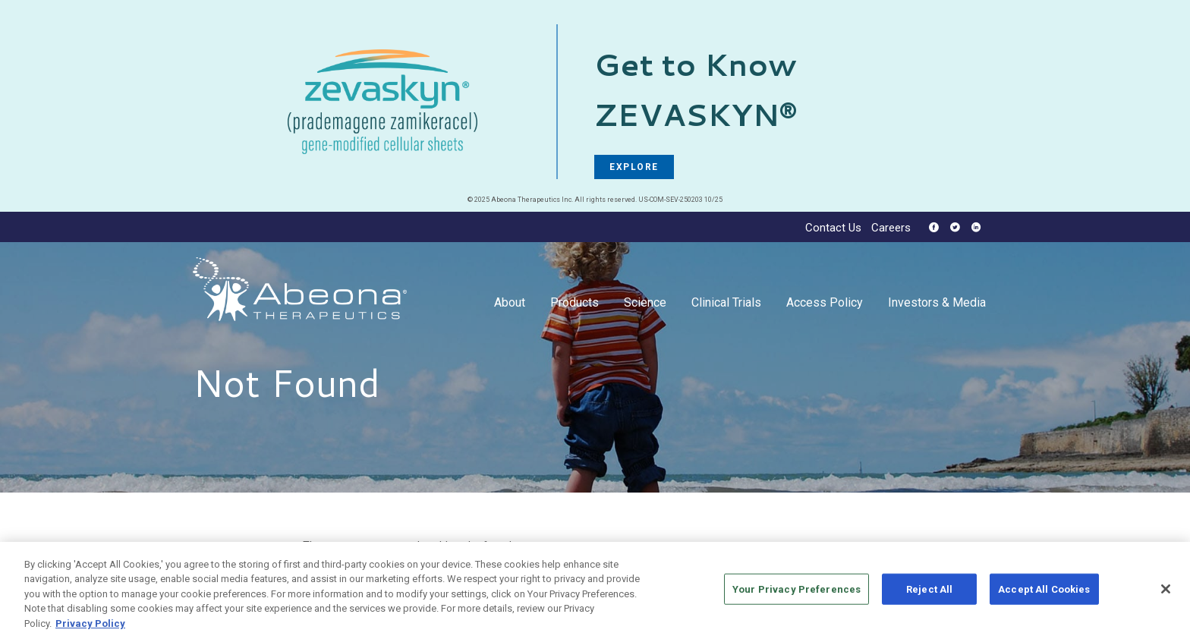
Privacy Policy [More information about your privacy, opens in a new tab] (90, 628)
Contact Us (833, 228)
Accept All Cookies (1044, 594)
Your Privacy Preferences (796, 594)
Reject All (929, 594)
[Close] (1165, 594)
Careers (891, 228)
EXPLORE (634, 167)
